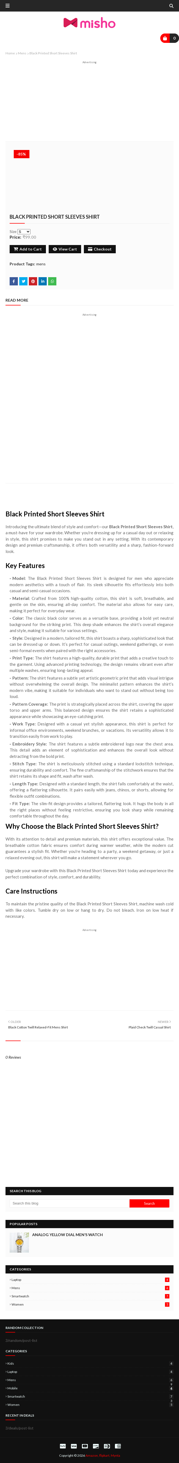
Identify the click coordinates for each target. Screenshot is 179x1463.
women (90, 1304)
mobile (90, 1388)
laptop (90, 1280)
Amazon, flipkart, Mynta (103, 1455)
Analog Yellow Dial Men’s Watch (67, 1234)
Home (10, 53)
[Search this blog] (70, 1203)
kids (90, 1363)
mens (22, 53)
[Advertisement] (89, 102)
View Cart (65, 249)
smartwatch (90, 1296)
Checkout (100, 249)
